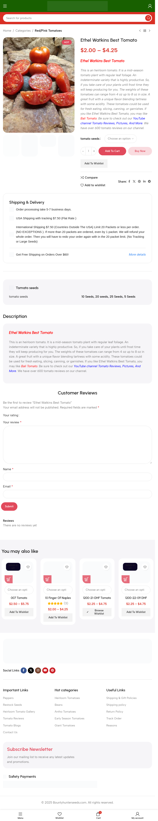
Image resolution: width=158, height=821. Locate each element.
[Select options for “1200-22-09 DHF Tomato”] (126, 579)
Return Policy (114, 711)
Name (8, 469)
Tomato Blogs (12, 725)
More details (137, 254)
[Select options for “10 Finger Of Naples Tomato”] (47, 579)
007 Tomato (19, 598)
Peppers (8, 698)
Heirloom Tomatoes (67, 698)
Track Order (114, 718)
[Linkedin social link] (144, 181)
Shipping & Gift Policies (121, 698)
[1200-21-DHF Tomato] (97, 572)
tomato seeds (90, 139)
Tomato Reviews (13, 718)
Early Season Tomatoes (69, 718)
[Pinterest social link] (139, 181)
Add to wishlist (94, 163)
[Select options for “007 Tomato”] (9, 579)
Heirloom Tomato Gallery (19, 711)
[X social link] (134, 181)
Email (8, 486)
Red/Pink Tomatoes (48, 30)
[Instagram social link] (38, 670)
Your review (12, 422)
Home (7, 30)
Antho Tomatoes (65, 711)
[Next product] (149, 30)
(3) (66, 603)
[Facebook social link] (129, 181)
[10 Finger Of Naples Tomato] (57, 572)
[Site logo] (77, 6)
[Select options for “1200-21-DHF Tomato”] (87, 579)
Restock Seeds (12, 705)
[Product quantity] (89, 151)
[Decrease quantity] (83, 151)
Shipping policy (116, 705)
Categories (23, 30)
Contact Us (10, 732)
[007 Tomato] (19, 572)
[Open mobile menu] (5, 6)
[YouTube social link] (45, 670)
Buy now (140, 151)
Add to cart (112, 151)
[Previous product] (140, 30)
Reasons (111, 725)
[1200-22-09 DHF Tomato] (136, 572)
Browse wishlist (99, 612)
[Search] (77, 18)
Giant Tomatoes (65, 725)
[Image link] (77, 651)
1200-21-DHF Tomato (97, 598)
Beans (58, 705)
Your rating (10, 415)
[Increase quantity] (94, 151)
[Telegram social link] (149, 181)
